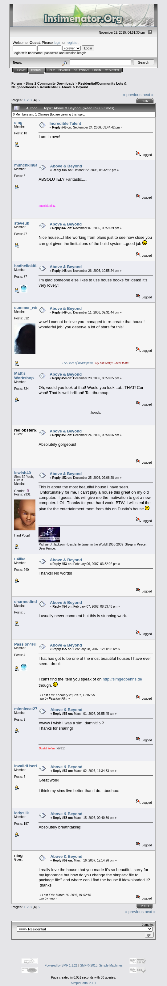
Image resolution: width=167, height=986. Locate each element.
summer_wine (27, 307)
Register (112, 70)
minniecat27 (25, 708)
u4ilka (20, 559)
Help (51, 70)
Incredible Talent (65, 123)
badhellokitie (26, 265)
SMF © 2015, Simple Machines (101, 965)
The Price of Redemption (77, 362)
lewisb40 (22, 472)
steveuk (21, 223)
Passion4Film (27, 644)
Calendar (81, 70)
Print (145, 101)
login (58, 42)
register (72, 42)
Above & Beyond (74, 87)
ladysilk (21, 813)
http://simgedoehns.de (122, 679)
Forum (36, 70)
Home (21, 70)
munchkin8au (27, 165)
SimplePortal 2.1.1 (83, 983)
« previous (132, 94)
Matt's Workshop (24, 375)
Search (64, 70)
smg (18, 122)
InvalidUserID (27, 766)
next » (148, 94)
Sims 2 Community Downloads (50, 83)
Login (96, 70)
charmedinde (26, 601)
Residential (49, 87)
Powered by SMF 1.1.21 (60, 965)
